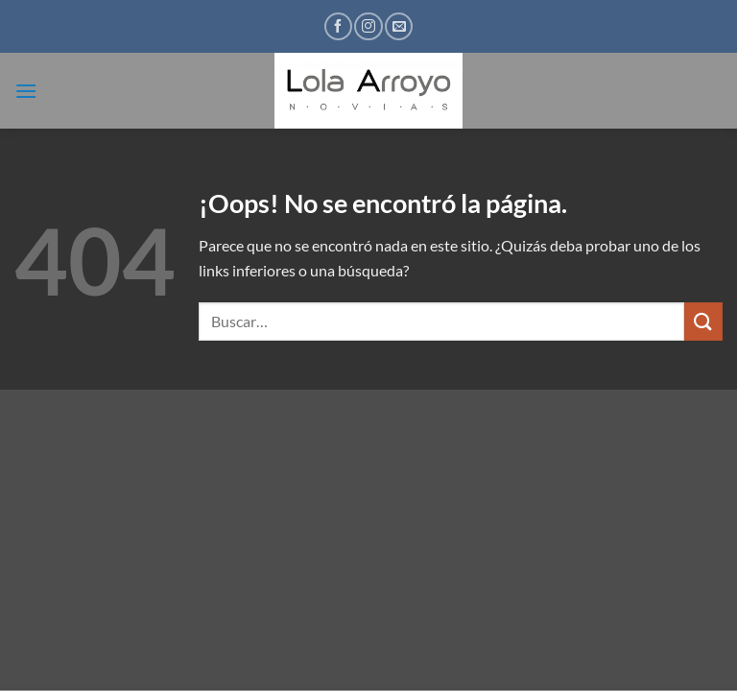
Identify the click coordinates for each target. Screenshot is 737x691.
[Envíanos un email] (399, 26)
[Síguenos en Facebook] (338, 26)
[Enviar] (703, 321)
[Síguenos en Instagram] (368, 26)
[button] (25, 90)
